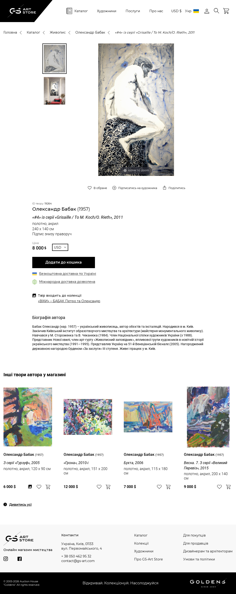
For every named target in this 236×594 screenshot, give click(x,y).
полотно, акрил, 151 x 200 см (85, 471)
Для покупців (194, 535)
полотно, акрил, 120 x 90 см (27, 469)
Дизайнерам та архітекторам (208, 551)
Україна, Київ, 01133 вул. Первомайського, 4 (81, 546)
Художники (106, 11)
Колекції (141, 543)
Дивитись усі (20, 504)
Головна (10, 32)
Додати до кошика (63, 262)
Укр (192, 11)
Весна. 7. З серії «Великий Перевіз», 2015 (205, 465)
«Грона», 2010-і (76, 463)
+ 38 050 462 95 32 (76, 556)
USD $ (176, 11)
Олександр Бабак (90, 32)
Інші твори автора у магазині (34, 374)
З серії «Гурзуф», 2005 (21, 463)
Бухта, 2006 (133, 463)
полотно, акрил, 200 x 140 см (206, 476)
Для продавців (195, 543)
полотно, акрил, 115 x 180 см (146, 471)
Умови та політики (199, 559)
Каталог (81, 11)
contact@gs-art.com (78, 561)
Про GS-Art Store (148, 559)
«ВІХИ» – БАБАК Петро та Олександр (69, 301)
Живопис (58, 32)
